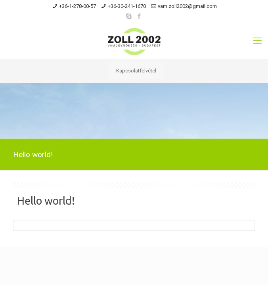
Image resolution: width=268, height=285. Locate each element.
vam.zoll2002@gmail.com (187, 6)
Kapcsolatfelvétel (136, 71)
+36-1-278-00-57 (77, 6)
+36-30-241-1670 (127, 6)
